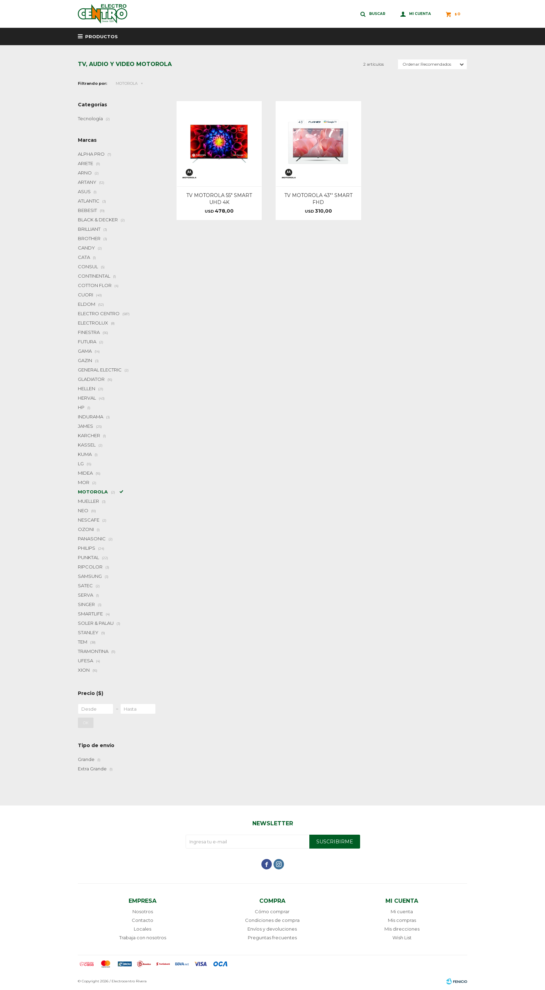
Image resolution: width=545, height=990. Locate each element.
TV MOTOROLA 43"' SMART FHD (318, 198)
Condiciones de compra (272, 920)
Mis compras (402, 920)
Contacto (142, 920)
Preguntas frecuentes (272, 937)
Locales (142, 929)
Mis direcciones (402, 929)
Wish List (402, 937)
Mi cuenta (402, 911)
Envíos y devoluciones (272, 929)
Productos (101, 36)
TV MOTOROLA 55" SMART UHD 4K (219, 198)
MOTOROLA (127, 83)
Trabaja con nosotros (142, 937)
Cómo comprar (272, 911)
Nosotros (142, 911)
